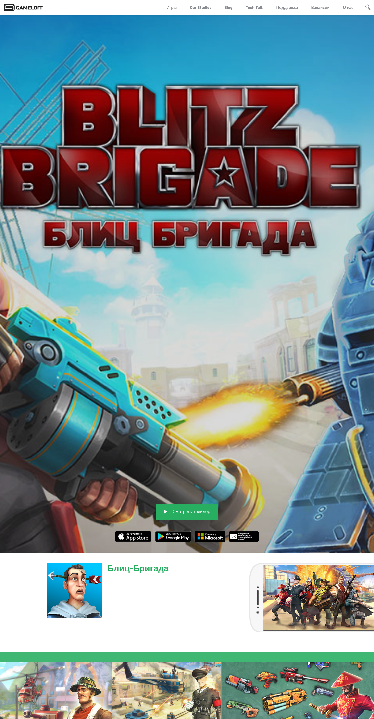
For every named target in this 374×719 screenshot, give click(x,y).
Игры (172, 7)
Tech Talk (254, 7)
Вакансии (320, 7)
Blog (228, 7)
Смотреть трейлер (187, 482)
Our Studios (200, 7)
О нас (348, 7)
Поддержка (287, 7)
